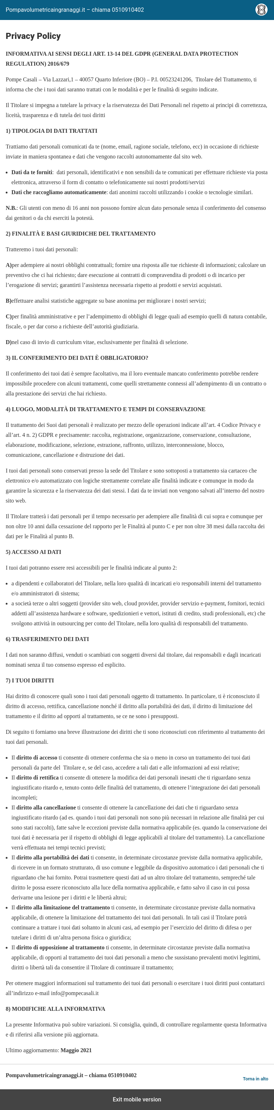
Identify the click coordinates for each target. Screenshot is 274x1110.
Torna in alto (255, 1078)
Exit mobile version (137, 1099)
